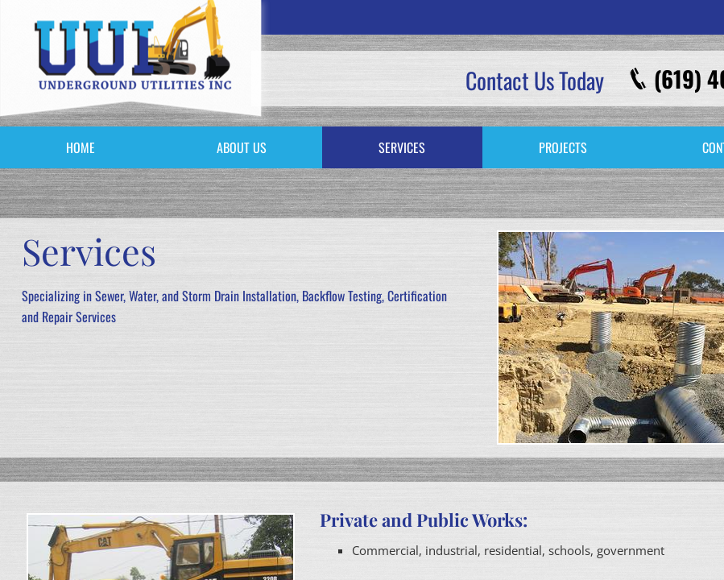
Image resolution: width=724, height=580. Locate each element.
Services (402, 147)
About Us (242, 147)
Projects (563, 147)
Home (80, 147)
